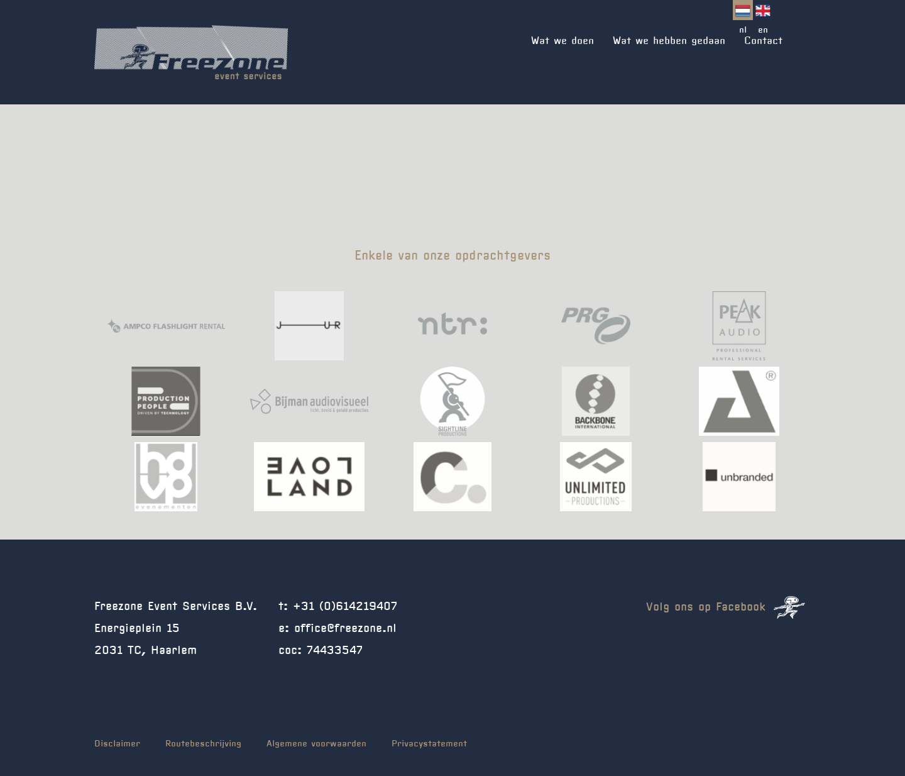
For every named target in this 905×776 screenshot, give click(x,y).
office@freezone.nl (345, 629)
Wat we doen (562, 41)
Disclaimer (117, 744)
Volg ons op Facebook (725, 607)
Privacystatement (429, 744)
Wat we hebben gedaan (669, 41)
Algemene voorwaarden (316, 744)
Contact (763, 41)
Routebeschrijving (203, 744)
